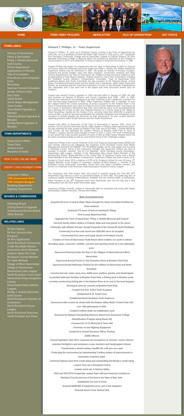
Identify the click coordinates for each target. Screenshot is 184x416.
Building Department (19, 185)
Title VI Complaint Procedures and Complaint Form (23, 78)
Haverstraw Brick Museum (23, 249)
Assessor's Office (17, 174)
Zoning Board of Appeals (22, 207)
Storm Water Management (22, 102)
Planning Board (16, 203)
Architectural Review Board (23, 210)
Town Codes (14, 105)
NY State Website (17, 260)
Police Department (18, 67)
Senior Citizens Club (19, 91)
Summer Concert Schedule (23, 88)
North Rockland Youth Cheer (24, 274)
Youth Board (14, 98)
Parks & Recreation (18, 56)
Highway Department (19, 189)
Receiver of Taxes (17, 151)
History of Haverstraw (20, 53)
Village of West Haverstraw (23, 264)
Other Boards (15, 214)
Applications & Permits (21, 70)
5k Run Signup (16, 229)
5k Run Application (18, 239)
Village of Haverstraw (20, 267)
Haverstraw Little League (22, 271)
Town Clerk (14, 144)
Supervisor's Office (18, 141)
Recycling (13, 84)
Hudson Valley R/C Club (21, 253)
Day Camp (13, 95)
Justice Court (15, 148)
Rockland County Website (22, 257)
